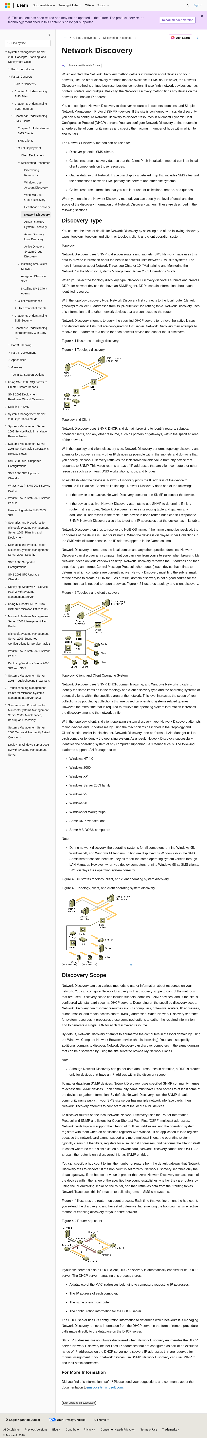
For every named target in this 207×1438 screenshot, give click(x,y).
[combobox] (28, 43)
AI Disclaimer (11, 1429)
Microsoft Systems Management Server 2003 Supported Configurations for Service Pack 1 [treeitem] (29, 638)
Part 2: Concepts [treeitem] (25, 84)
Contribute (72, 1429)
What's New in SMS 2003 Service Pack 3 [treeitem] (29, 488)
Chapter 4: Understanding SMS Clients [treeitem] (34, 131)
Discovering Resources (117, 37)
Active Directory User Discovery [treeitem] (34, 237)
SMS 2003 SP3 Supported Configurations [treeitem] (24, 463)
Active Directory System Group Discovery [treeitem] (34, 251)
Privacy (88, 1429)
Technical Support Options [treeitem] (27, 374)
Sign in (197, 5)
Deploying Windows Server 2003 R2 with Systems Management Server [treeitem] (28, 749)
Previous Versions (36, 1429)
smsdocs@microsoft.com (105, 1387)
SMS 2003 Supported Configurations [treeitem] (21, 565)
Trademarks (169, 1429)
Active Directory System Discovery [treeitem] (35, 224)
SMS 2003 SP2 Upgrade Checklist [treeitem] (23, 577)
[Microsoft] (7, 5)
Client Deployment (84, 37)
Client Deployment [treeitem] (32, 155)
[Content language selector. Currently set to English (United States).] (22, 1420)
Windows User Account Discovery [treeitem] (36, 185)
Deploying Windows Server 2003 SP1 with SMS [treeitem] (28, 666)
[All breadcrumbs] (65, 38)
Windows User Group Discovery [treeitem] (34, 197)
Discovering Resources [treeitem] (31, 173)
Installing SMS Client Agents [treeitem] (34, 291)
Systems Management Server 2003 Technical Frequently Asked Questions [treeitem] (29, 732)
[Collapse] (49, 34)
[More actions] (197, 38)
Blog (55, 1429)
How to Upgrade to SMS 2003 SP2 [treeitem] (27, 513)
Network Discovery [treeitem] (37, 214)
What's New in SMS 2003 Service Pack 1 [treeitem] (29, 653)
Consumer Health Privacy (117, 1429)
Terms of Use (148, 1429)
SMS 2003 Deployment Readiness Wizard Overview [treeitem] (26, 397)
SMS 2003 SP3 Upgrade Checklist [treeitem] (23, 476)
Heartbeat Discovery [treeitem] (37, 207)
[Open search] (188, 5)
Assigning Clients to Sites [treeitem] (33, 279)
